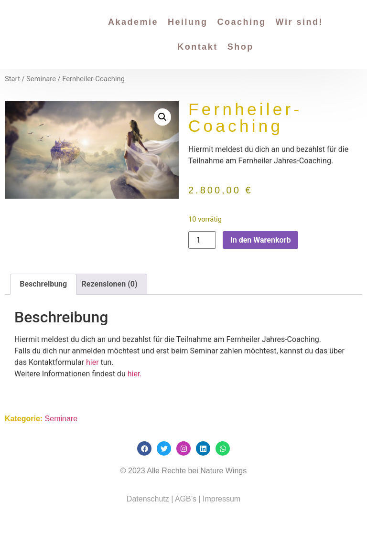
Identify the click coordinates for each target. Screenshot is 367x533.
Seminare (41, 79)
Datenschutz (148, 499)
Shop (240, 47)
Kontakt (197, 47)
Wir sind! (299, 22)
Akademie (133, 22)
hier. (134, 373)
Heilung (188, 22)
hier (92, 362)
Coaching (241, 22)
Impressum (221, 499)
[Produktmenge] (202, 240)
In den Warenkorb (260, 240)
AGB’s (184, 499)
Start (12, 79)
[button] (162, 117)
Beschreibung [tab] (43, 283)
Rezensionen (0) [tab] (110, 283)
